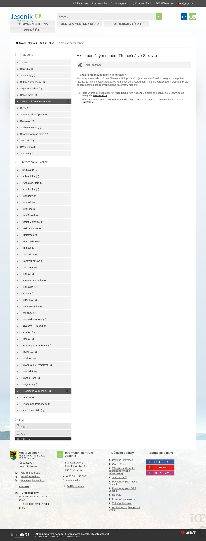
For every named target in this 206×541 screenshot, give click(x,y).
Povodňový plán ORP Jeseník (122, 489)
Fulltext (22, 426)
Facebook (161, 461)
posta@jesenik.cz (30, 476)
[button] (141, 3)
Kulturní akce (46, 43)
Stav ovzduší (119, 477)
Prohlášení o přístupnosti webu (124, 508)
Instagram (161, 472)
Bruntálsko (88, 102)
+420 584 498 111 (29, 472)
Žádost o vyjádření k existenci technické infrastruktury (122, 471)
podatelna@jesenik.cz (32, 480)
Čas (20, 433)
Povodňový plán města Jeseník (123, 482)
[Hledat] (159, 16)
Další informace (75, 486)
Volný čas (32, 30)
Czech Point (119, 464)
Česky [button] (185, 3)
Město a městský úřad (79, 24)
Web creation (188, 533)
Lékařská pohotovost (123, 499)
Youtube (160, 467)
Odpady (116, 494)
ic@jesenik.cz (74, 480)
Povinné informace (122, 459)
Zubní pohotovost (122, 503)
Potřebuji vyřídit (126, 24)
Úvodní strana (25, 17)
